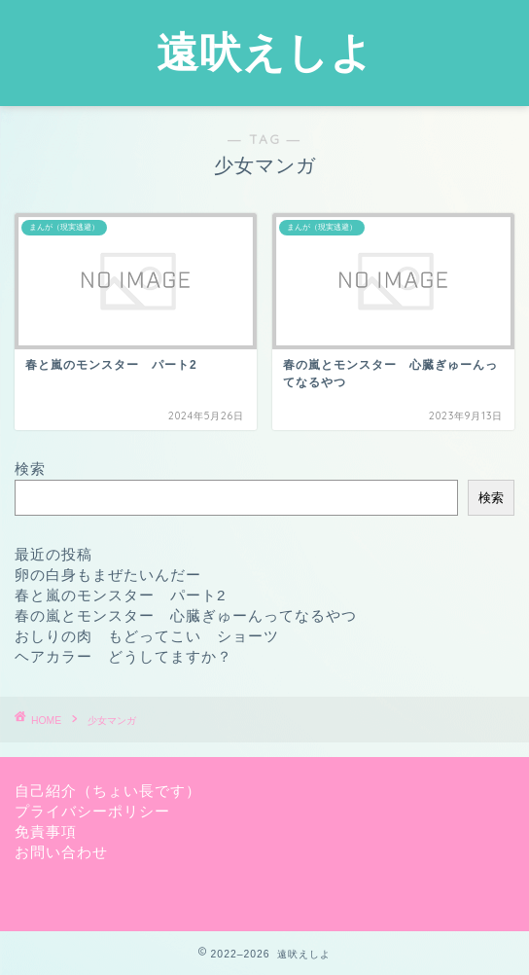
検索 (30, 468)
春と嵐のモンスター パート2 (120, 595)
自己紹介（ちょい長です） (108, 790)
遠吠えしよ (265, 51)
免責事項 (46, 831)
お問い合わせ (61, 852)
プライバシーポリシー (92, 811)
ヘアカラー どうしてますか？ (123, 656)
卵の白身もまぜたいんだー (108, 574)
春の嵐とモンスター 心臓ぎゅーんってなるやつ (186, 615)
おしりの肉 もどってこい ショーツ (147, 636)
